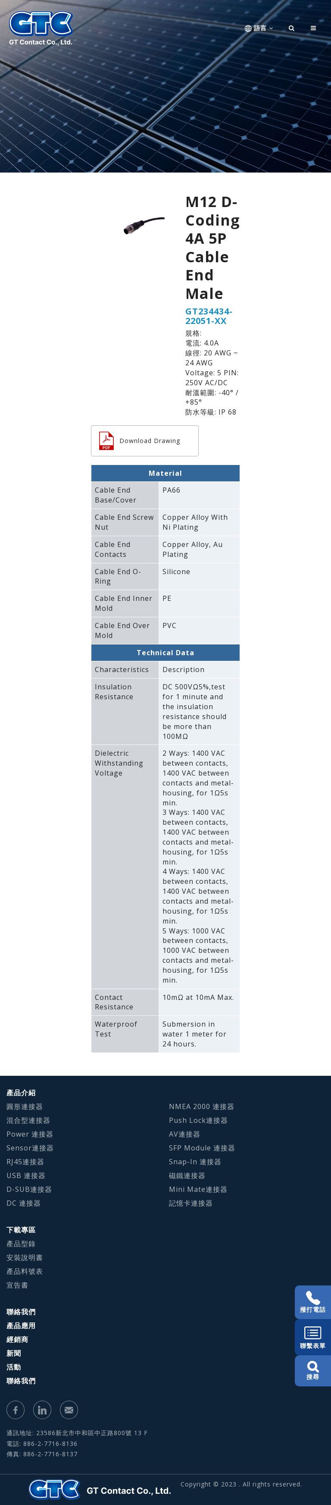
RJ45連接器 (25, 1161)
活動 (13, 1367)
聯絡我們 (21, 1311)
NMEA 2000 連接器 (201, 1106)
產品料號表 (24, 1271)
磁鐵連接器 (187, 1175)
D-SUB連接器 (29, 1189)
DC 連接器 (23, 1203)
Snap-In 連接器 (195, 1161)
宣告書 (17, 1285)
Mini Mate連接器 (198, 1189)
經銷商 (17, 1339)
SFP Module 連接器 (202, 1148)
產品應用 (21, 1325)
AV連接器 (184, 1134)
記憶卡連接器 (191, 1203)
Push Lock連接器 (198, 1120)
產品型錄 (21, 1243)
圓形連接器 (24, 1106)
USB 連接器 (26, 1175)
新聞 (13, 1353)
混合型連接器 (28, 1120)
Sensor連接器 (30, 1148)
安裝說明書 (24, 1257)
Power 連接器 (29, 1134)
